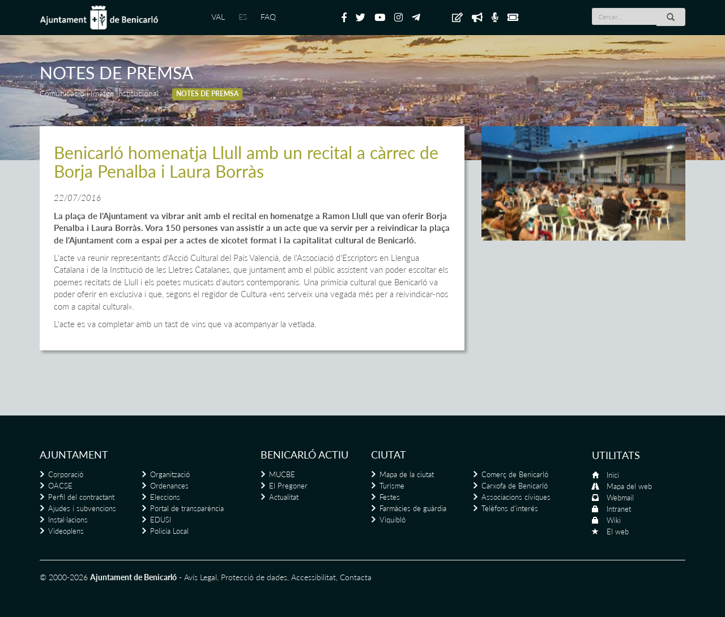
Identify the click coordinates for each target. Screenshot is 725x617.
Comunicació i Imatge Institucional (99, 93)
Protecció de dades (254, 577)
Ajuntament (74, 454)
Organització (170, 474)
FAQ (268, 17)
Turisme (391, 485)
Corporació (65, 474)
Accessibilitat (313, 577)
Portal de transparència (187, 508)
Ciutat (388, 454)
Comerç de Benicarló (514, 474)
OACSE (60, 485)
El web (618, 531)
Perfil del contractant (81, 497)
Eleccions (165, 497)
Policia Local (169, 530)
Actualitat (283, 497)
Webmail (620, 497)
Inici (613, 474)
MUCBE (282, 474)
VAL (218, 17)
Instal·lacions (68, 519)
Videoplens (66, 530)
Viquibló (392, 519)
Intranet (619, 508)
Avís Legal (200, 577)
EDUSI (160, 519)
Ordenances (169, 485)
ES (242, 17)
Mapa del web (629, 486)
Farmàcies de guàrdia (412, 508)
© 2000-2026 (64, 577)
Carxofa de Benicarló (514, 485)
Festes (389, 497)
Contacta (356, 577)
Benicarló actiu (304, 454)
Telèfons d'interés (509, 508)
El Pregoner (288, 485)
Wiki (614, 520)
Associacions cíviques (516, 497)
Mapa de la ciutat (406, 474)
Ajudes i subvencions (82, 508)
